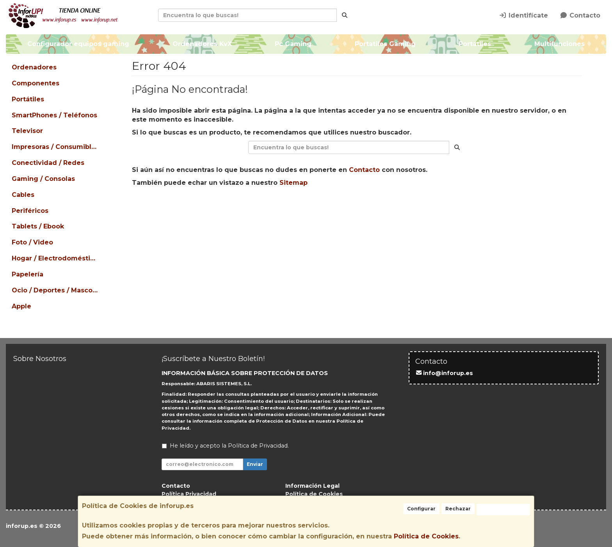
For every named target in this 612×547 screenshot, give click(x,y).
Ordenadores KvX (202, 44)
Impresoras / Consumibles (55, 146)
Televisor (27, 131)
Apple (21, 306)
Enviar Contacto (358, 207)
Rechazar (458, 509)
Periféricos (30, 210)
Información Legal (312, 485)
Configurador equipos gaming (78, 44)
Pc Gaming (293, 44)
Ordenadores (34, 67)
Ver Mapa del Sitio (428, 207)
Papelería (27, 274)
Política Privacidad (189, 493)
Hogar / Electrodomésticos (56, 258)
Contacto (580, 15)
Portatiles (475, 44)
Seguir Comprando (286, 207)
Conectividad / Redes (48, 162)
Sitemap (293, 182)
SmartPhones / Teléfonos (54, 115)
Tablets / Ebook (38, 226)
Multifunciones (559, 44)
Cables (23, 194)
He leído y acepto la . (229, 445)
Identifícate (523, 15)
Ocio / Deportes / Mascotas (56, 290)
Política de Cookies (426, 536)
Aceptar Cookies (503, 509)
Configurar (421, 509)
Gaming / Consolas (43, 178)
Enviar (255, 464)
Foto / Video (32, 242)
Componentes (35, 83)
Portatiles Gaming (385, 44)
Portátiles (28, 99)
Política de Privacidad (258, 445)
